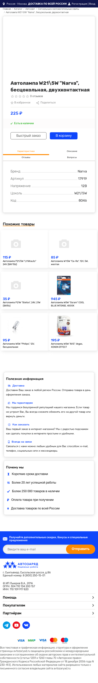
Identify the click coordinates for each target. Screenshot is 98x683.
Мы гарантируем (22, 403)
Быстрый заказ (28, 135)
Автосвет (30, 9)
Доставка (18, 385)
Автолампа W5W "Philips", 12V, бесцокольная (19, 345)
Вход (92, 3)
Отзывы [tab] (26, 157)
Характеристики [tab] (26, 151)
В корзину (64, 135)
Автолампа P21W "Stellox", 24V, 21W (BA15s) (21, 304)
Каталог (18, 9)
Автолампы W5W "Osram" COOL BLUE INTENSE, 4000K (67, 304)
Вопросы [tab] (72, 157)
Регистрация (79, 3)
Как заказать (20, 424)
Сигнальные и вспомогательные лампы (58, 9)
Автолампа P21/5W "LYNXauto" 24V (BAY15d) (19, 263)
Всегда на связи (22, 442)
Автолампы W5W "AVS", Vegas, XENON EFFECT (67, 345)
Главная (7, 9)
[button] (15, 3)
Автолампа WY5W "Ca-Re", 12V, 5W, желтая (69, 263)
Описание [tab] (72, 151)
